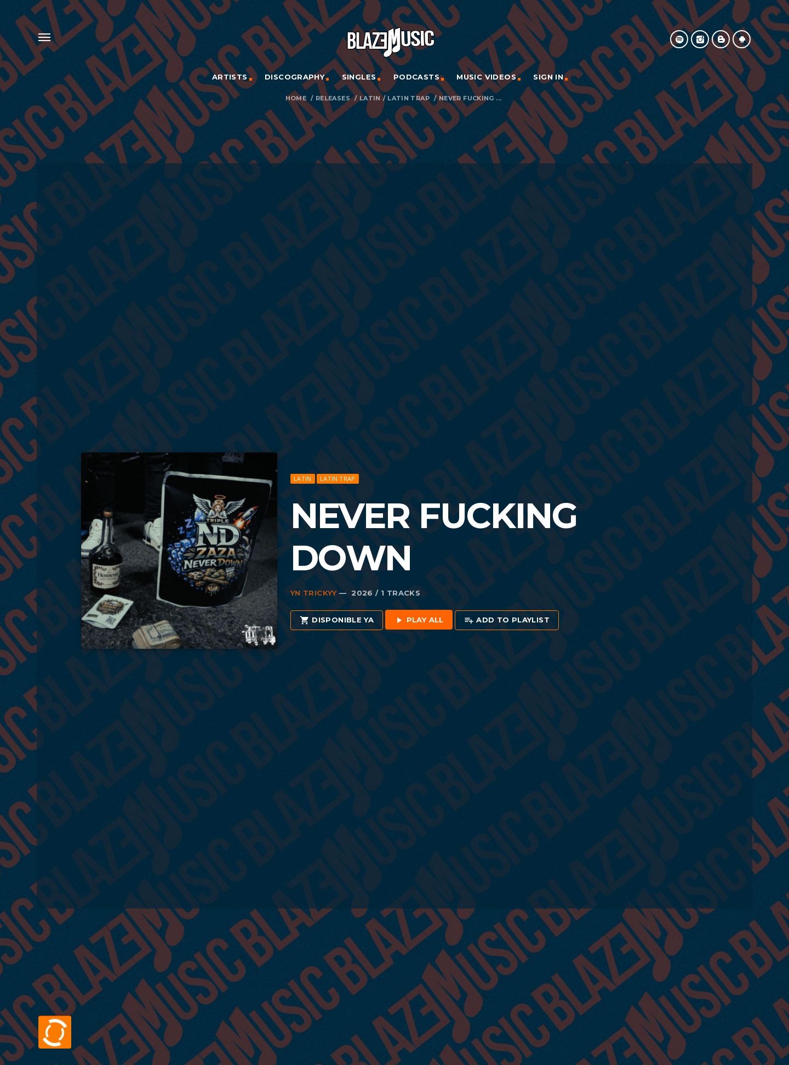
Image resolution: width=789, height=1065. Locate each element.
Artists (230, 76)
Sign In (548, 76)
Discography (294, 76)
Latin (370, 98)
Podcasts (416, 76)
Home (296, 98)
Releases (333, 98)
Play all (419, 620)
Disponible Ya (337, 620)
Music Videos (486, 76)
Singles (359, 76)
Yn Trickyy (313, 592)
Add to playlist (507, 620)
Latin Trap (408, 98)
